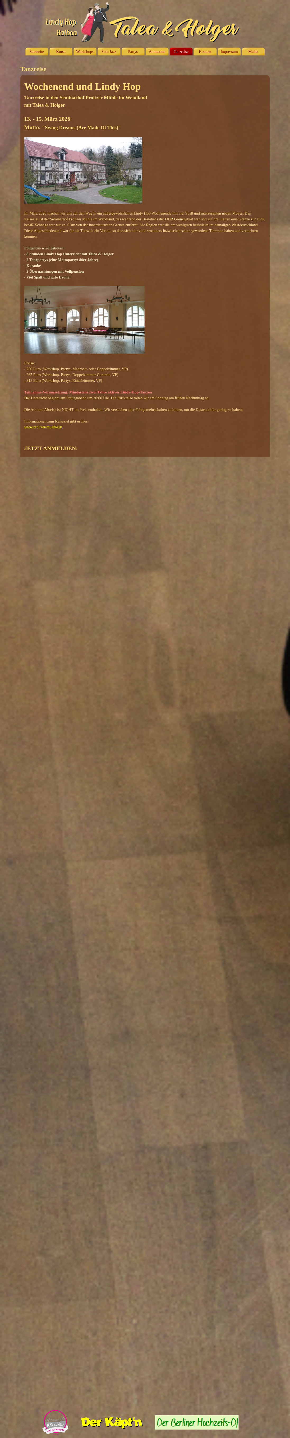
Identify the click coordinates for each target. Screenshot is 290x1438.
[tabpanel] (145, 266)
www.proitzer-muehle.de (43, 427)
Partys (133, 51)
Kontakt (205, 51)
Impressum (229, 51)
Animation (157, 51)
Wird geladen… (157, 932)
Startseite (37, 51)
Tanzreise (181, 51)
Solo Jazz (109, 51)
